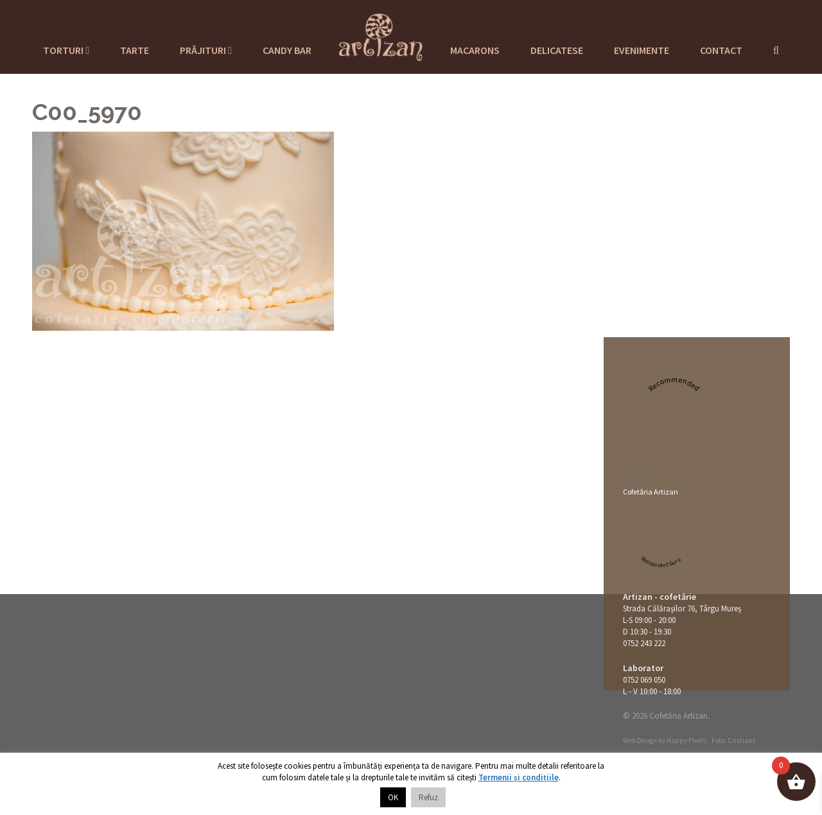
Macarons (475, 50)
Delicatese (556, 50)
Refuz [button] (428, 797)
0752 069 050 (644, 679)
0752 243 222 (644, 643)
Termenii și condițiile (518, 777)
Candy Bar (287, 50)
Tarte (134, 50)
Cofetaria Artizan (381, 35)
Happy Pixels (686, 740)
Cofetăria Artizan (650, 491)
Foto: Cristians (733, 740)
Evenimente (641, 50)
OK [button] (393, 797)
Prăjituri (206, 50)
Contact (721, 50)
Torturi (66, 50)
